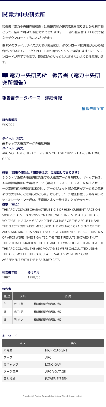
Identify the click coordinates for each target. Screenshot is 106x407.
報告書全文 (95, 108)
